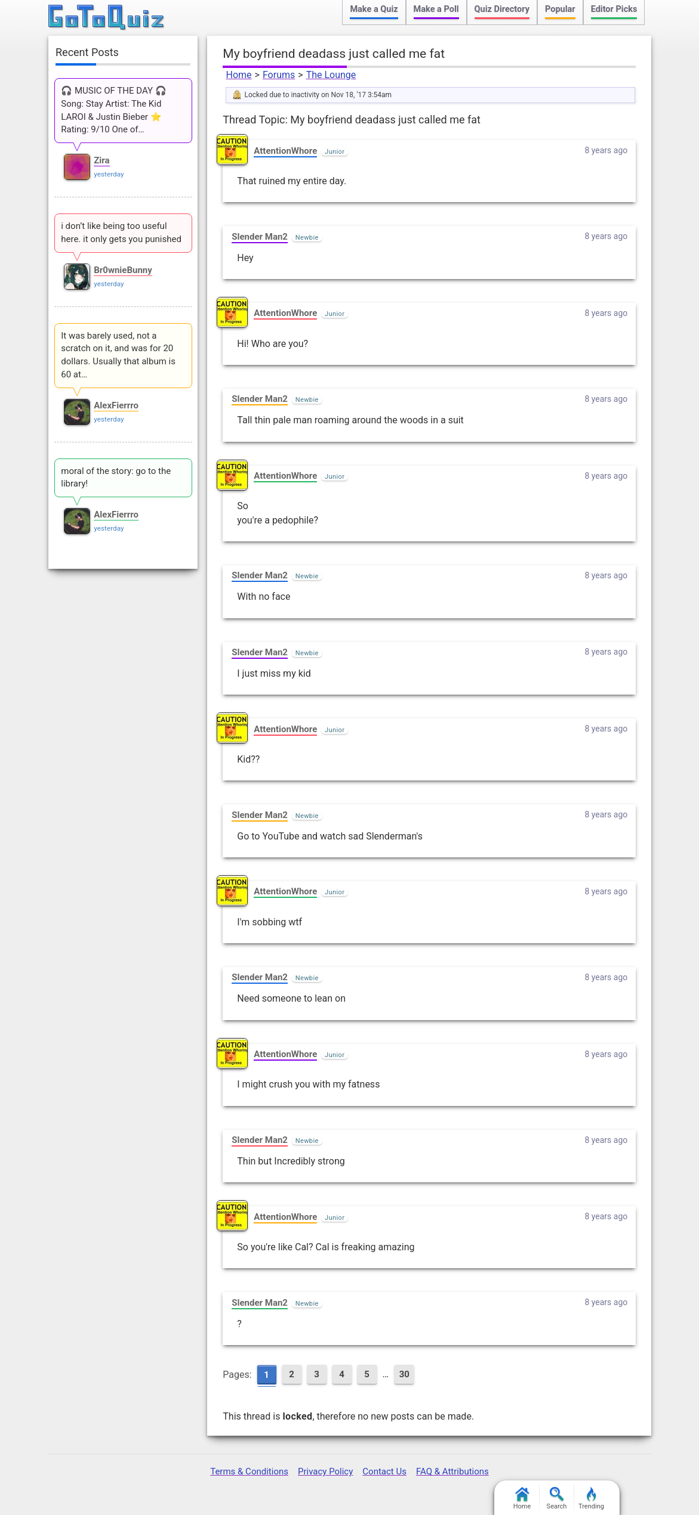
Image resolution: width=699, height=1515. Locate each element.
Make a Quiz (374, 9)
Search (557, 1498)
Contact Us (384, 1471)
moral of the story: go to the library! (116, 477)
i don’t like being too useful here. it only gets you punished (121, 232)
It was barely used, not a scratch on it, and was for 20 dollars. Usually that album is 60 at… (118, 355)
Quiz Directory (502, 9)
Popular (560, 9)
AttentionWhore (285, 150)
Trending (591, 1498)
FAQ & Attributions (452, 1471)
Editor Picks (614, 9)
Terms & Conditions (249, 1471)
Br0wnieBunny (123, 270)
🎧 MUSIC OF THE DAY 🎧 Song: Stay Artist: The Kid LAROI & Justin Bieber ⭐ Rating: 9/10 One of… (113, 110)
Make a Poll (436, 9)
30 (404, 1374)
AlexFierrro (116, 405)
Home (238, 74)
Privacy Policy (325, 1471)
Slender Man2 (260, 236)
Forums (279, 74)
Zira (101, 160)
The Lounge (331, 74)
